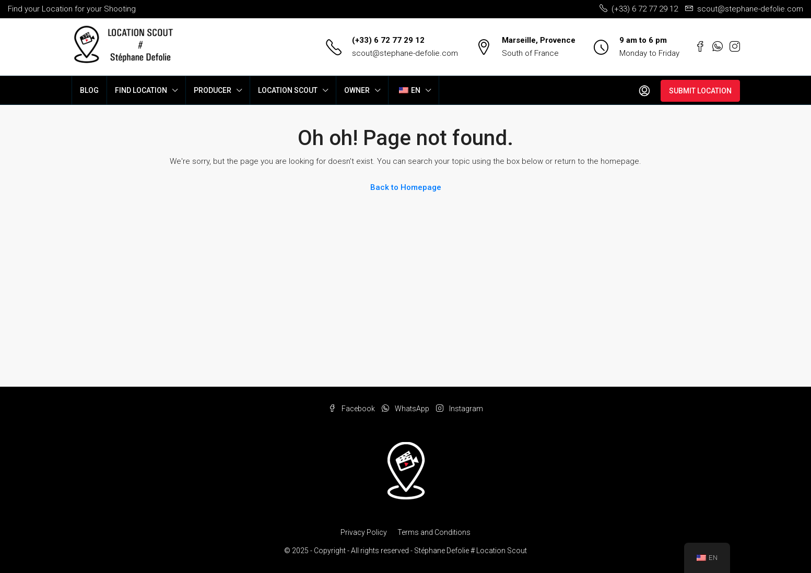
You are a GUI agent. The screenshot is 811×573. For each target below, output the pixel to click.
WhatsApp (406, 408)
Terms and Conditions (434, 532)
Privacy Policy (363, 532)
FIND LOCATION (141, 90)
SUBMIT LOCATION (700, 91)
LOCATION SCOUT (288, 90)
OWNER (357, 90)
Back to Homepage (405, 187)
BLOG (89, 90)
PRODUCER (212, 90)
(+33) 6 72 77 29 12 (388, 40)
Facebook (352, 408)
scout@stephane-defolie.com (405, 53)
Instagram (459, 408)
